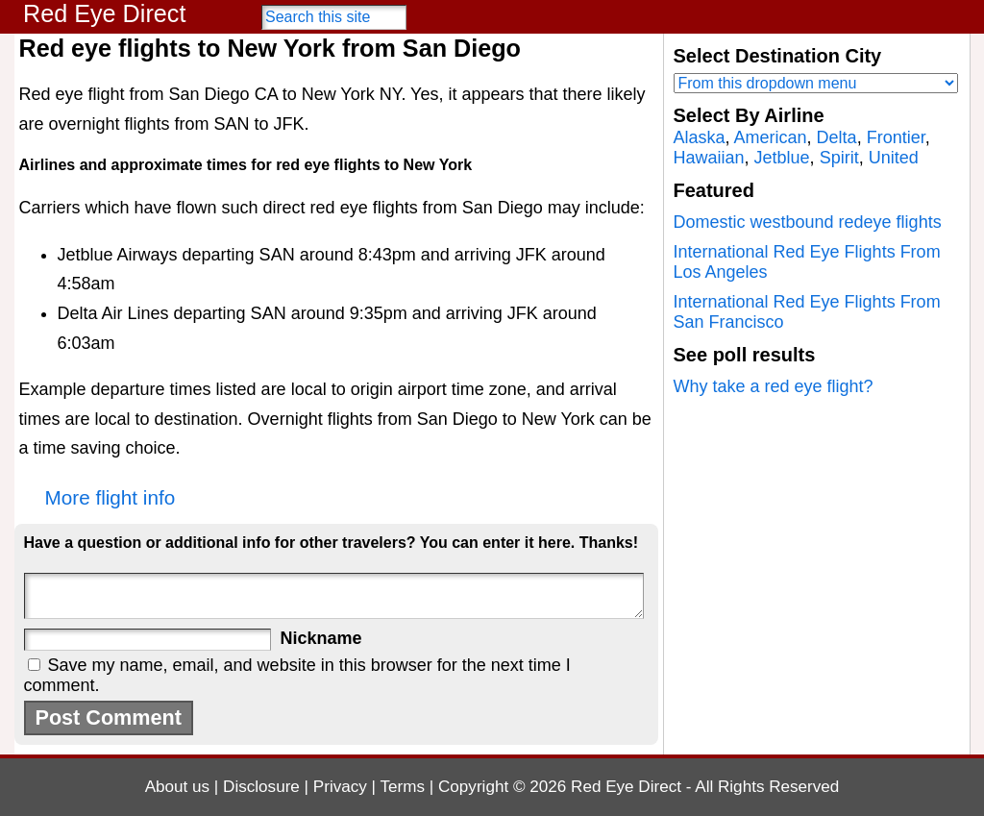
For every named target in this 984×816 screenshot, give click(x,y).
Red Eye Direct (104, 13)
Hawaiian (709, 157)
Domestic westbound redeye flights (808, 222)
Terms (403, 787)
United (894, 157)
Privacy (340, 787)
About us (177, 787)
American (770, 137)
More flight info (110, 497)
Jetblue (782, 157)
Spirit (839, 157)
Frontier (896, 137)
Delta (837, 137)
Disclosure (261, 787)
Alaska (700, 137)
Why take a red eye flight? (773, 386)
